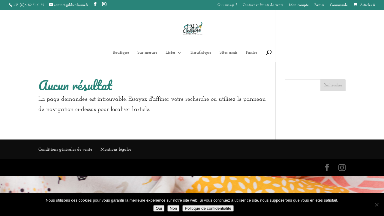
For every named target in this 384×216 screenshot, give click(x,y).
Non (173, 208)
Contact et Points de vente (263, 5)
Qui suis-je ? (227, 5)
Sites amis (229, 53)
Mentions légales (115, 149)
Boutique (121, 53)
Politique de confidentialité (208, 208)
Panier (319, 5)
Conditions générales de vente (65, 149)
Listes (171, 53)
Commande (339, 5)
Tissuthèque (200, 53)
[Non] (377, 205)
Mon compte (299, 5)
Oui (159, 208)
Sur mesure (147, 53)
